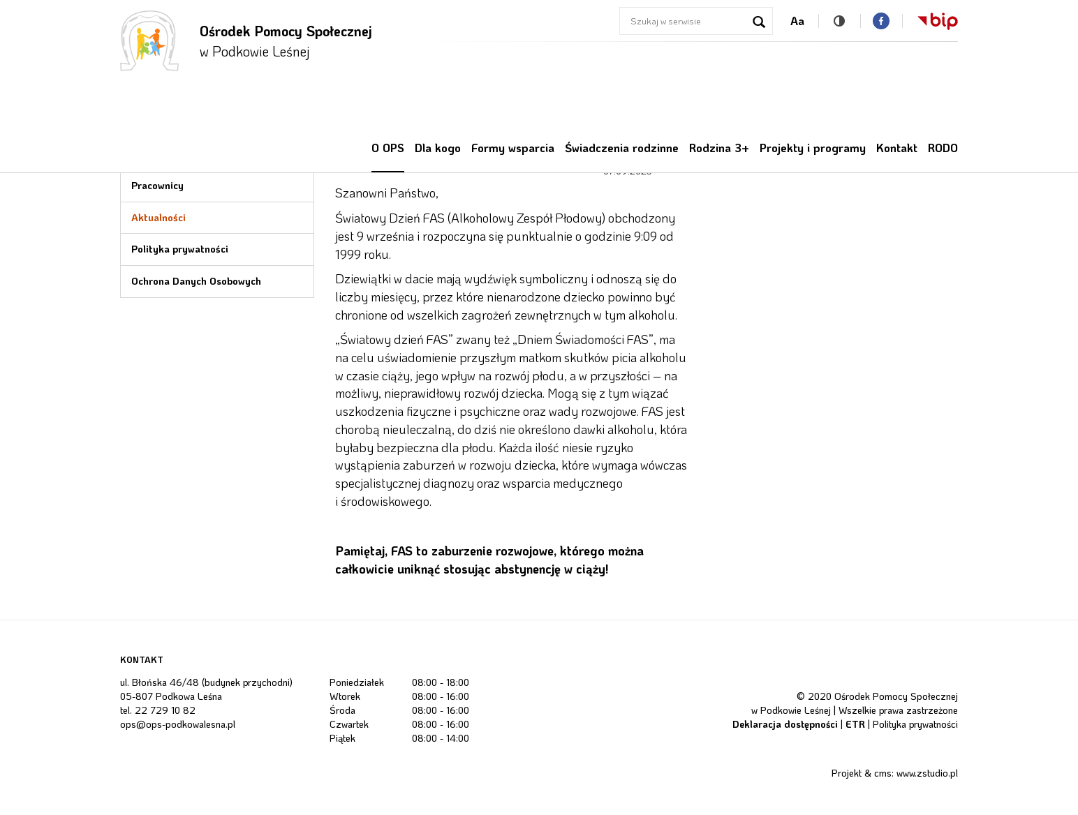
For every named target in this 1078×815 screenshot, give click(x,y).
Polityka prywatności (179, 248)
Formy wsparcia (512, 147)
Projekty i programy (813, 147)
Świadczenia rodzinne (622, 147)
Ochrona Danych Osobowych (196, 280)
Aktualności (158, 217)
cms (883, 772)
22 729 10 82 (165, 710)
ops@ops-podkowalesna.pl (177, 724)
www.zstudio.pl (927, 772)
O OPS (387, 147)
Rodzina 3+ (719, 147)
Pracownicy (157, 185)
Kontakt (896, 147)
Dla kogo (438, 147)
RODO (943, 147)
